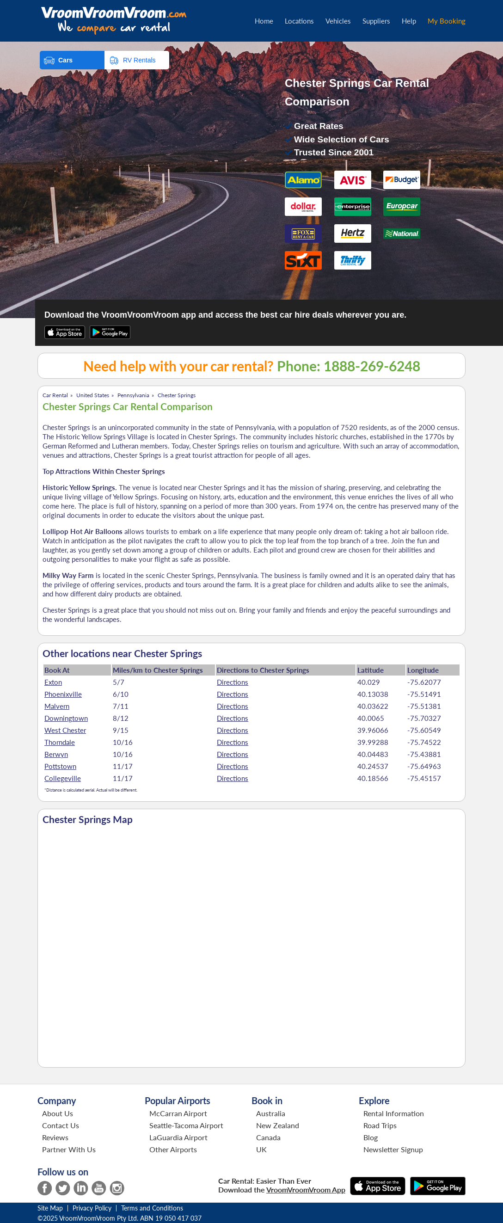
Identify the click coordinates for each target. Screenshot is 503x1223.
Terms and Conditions (152, 1208)
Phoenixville (63, 694)
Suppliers (376, 21)
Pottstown (60, 766)
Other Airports (173, 1149)
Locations (299, 21)
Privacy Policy (92, 1208)
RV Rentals (139, 60)
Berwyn (56, 754)
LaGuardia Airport (178, 1137)
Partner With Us (69, 1149)
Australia (270, 1113)
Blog (370, 1137)
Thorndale (59, 742)
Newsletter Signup (393, 1149)
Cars (65, 60)
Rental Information (393, 1113)
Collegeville (62, 778)
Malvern (56, 706)
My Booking (447, 21)
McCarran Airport (178, 1113)
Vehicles (338, 21)
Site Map (50, 1208)
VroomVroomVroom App (305, 1189)
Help (409, 21)
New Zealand (277, 1125)
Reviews (55, 1137)
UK (261, 1149)
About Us (57, 1113)
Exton (53, 682)
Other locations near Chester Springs (122, 653)
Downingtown (66, 718)
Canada (268, 1137)
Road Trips (380, 1125)
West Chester (65, 730)
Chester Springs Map (88, 819)
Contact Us (60, 1125)
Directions (232, 682)
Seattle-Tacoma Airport (186, 1125)
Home (264, 21)
